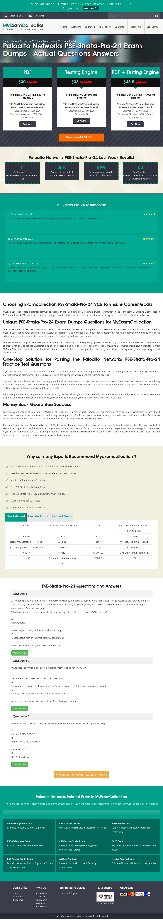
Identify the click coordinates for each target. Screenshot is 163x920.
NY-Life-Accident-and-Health (62, 526)
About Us (76, 26)
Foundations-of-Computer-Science (62, 561)
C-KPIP (26, 553)
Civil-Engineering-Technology (134, 553)
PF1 (134, 558)
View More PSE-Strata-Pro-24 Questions (81, 776)
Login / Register (14, 15)
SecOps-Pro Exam (121, 824)
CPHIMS (98, 548)
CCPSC (26, 526)
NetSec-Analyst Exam (123, 859)
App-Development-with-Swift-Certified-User (134, 529)
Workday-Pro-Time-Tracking (134, 542)
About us (40, 897)
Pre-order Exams (38, 517)
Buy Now (27, 124)
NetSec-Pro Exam (68, 859)
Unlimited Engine (69, 894)
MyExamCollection (24, 27)
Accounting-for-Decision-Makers (26, 548)
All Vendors (105, 26)
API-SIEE (62, 542)
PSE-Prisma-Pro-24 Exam (20, 859)
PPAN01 (62, 553)
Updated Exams (61, 517)
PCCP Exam (118, 842)
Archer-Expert (134, 548)
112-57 (26, 558)
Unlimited (90, 26)
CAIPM (26, 537)
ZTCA (98, 542)
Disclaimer (17, 900)
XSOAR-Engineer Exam (19, 842)
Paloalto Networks (20, 41)
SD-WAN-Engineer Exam (19, 824)
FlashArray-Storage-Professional (26, 542)
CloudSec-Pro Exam (69, 824)
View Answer (19, 653)
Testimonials (136, 26)
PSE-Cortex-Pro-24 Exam (72, 842)
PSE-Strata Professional (44, 41)
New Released (16, 517)
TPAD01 (62, 548)
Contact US (152, 26)
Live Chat (36, 15)
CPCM (62, 537)
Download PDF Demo (81, 137)
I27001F (134, 537)
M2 (98, 526)
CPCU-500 (98, 553)
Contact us (41, 894)
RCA (98, 537)
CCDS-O (98, 558)
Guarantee (120, 26)
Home (64, 26)
